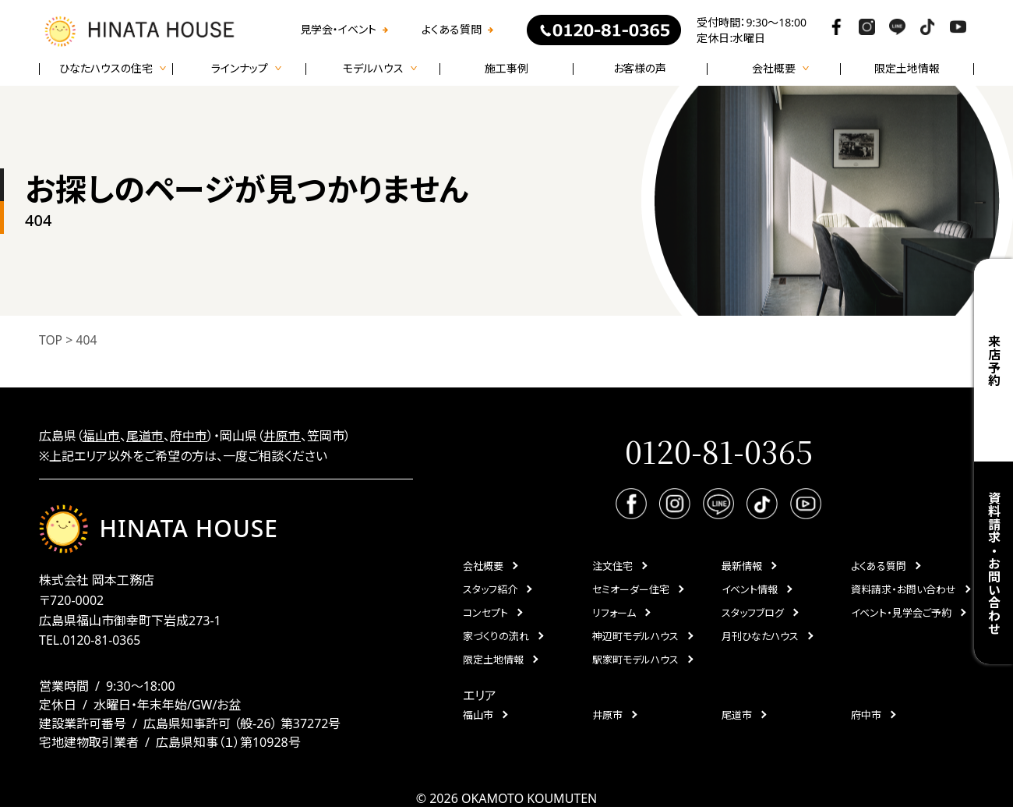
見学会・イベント (338, 29)
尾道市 (145, 435)
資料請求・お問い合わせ (993, 563)
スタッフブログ (753, 614)
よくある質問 (452, 29)
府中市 (188, 435)
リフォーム (614, 614)
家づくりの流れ (496, 637)
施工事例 (506, 68)
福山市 (101, 435)
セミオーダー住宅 (630, 590)
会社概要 (483, 567)
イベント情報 (750, 590)
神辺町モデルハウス (635, 637)
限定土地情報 (907, 68)
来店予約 (993, 360)
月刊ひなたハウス (760, 637)
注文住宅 (612, 567)
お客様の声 (639, 68)
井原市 (282, 435)
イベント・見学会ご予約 (901, 614)
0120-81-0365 (102, 643)
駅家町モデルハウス (635, 660)
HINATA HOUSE (160, 529)
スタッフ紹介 (490, 590)
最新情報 (742, 567)
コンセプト (485, 614)
